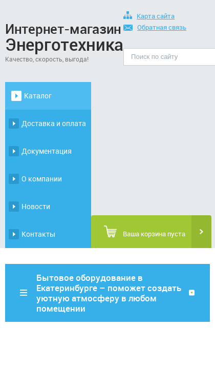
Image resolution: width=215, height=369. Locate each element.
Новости (36, 206)
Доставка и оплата (54, 123)
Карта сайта (149, 16)
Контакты (38, 234)
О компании (42, 178)
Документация (47, 151)
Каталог (38, 95)
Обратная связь (154, 28)
